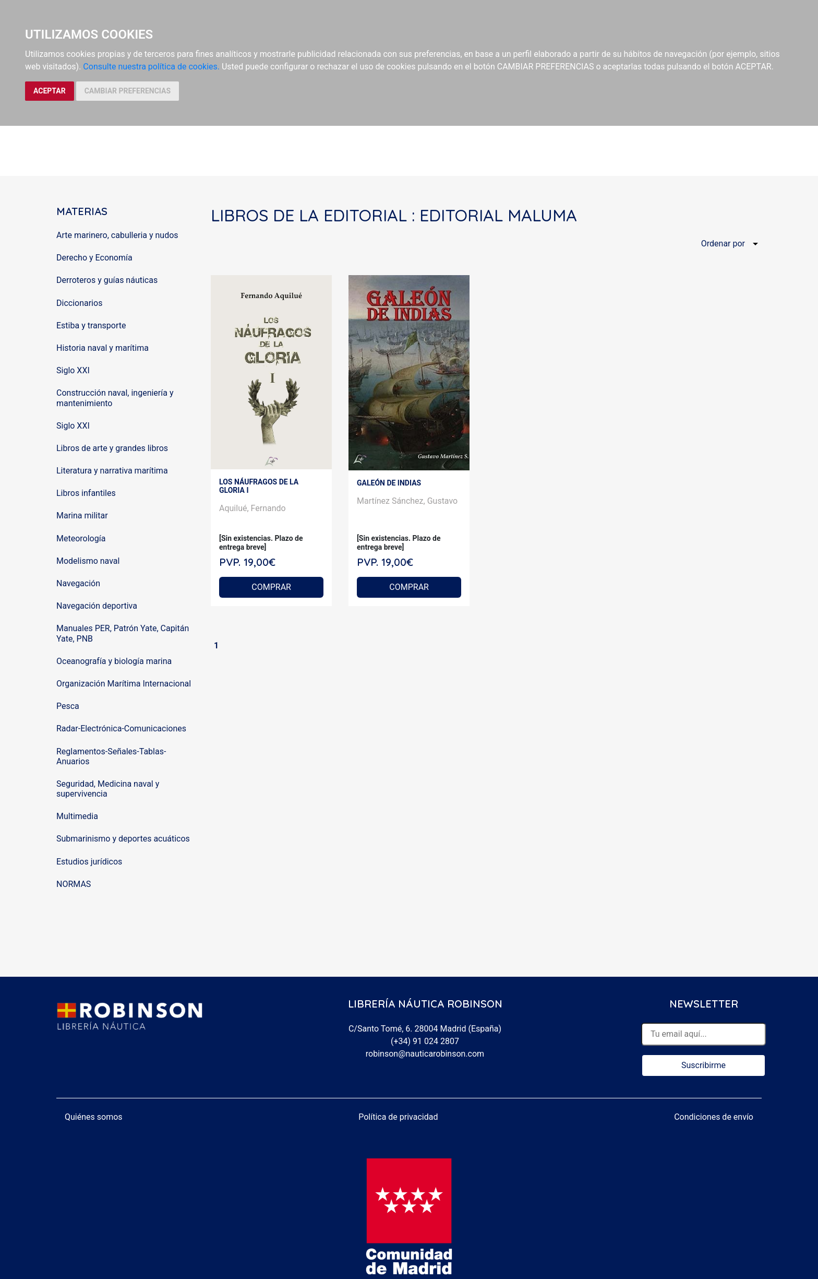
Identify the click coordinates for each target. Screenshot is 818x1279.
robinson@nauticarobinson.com (425, 1054)
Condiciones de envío (713, 1117)
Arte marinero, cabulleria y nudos (117, 235)
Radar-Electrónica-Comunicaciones (121, 728)
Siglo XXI (73, 370)
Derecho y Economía (94, 258)
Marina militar (82, 515)
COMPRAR (271, 587)
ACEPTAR (49, 91)
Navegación (78, 583)
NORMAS (73, 884)
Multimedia (77, 816)
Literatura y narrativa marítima (112, 471)
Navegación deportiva (96, 606)
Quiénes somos (94, 1117)
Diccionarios (79, 303)
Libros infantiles (86, 493)
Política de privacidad (398, 1117)
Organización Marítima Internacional (123, 684)
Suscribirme (703, 1065)
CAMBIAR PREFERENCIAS (128, 91)
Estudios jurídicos (89, 862)
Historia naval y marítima (102, 348)
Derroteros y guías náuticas (107, 280)
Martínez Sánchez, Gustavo (407, 501)
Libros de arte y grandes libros (112, 448)
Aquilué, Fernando (252, 508)
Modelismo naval (87, 561)
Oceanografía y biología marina (114, 661)
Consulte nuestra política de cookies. (151, 67)
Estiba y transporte (91, 325)
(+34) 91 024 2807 (425, 1041)
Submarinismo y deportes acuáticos (123, 839)
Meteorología (80, 538)
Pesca (67, 706)
